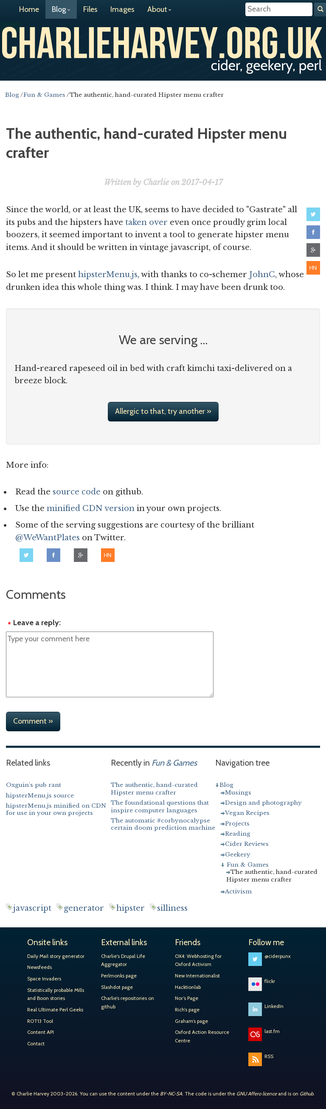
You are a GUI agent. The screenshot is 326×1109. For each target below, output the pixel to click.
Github (306, 1094)
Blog (61, 9)
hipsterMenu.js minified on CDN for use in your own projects (56, 809)
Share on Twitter (313, 214)
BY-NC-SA (171, 1094)
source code (77, 492)
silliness (172, 908)
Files (90, 9)
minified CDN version (91, 508)
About (159, 9)
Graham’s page (191, 1021)
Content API (40, 1032)
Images (122, 9)
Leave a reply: (37, 622)
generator (84, 908)
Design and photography (263, 802)
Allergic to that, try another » (163, 411)
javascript (32, 908)
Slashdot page (117, 987)
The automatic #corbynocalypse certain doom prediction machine (163, 824)
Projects (237, 823)
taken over (146, 222)
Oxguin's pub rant (33, 785)
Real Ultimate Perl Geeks (55, 1010)
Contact (36, 1044)
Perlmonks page (119, 976)
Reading (237, 833)
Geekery (237, 854)
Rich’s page (187, 1010)
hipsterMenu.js (108, 274)
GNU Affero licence (256, 1094)
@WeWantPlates (47, 537)
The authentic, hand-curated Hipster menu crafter (154, 788)
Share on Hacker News (313, 268)
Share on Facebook (313, 232)
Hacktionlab (188, 987)
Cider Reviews (247, 844)
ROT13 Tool (40, 1021)
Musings (238, 792)
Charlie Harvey (163, 42)
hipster (130, 908)
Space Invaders (44, 979)
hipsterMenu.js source (40, 795)
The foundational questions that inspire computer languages (160, 806)
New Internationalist (197, 976)
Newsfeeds (39, 967)
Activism (238, 891)
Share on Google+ (313, 250)
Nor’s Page (186, 998)
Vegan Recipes (247, 813)
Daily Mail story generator (55, 956)
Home (29, 9)
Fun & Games (248, 864)
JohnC (262, 274)
